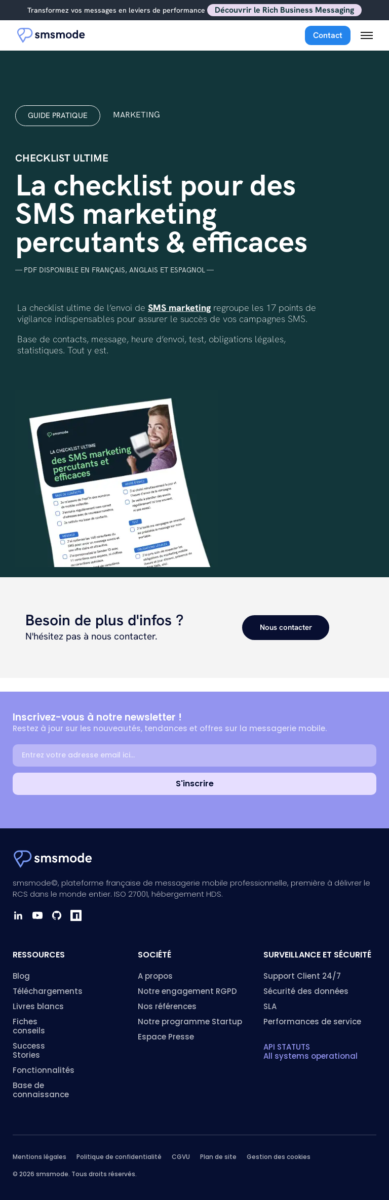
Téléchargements (48, 991)
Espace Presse (166, 1036)
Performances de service (312, 1021)
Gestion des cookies (278, 1156)
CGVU (181, 1156)
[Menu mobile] (367, 35)
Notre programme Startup (190, 1021)
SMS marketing (179, 307)
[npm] (76, 915)
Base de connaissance (41, 1090)
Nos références (167, 1006)
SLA (270, 1006)
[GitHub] (56, 915)
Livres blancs (38, 1006)
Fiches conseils (29, 1026)
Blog (21, 976)
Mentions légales (39, 1156)
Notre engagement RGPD (187, 991)
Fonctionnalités (43, 1070)
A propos (155, 976)
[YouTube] (37, 915)
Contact (327, 35)
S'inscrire (195, 783)
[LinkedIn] (18, 915)
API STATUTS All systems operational (310, 1051)
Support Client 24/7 (302, 976)
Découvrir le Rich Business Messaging (284, 10)
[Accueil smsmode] (51, 35)
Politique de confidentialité (119, 1156)
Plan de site (218, 1156)
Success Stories (29, 1050)
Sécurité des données (305, 991)
